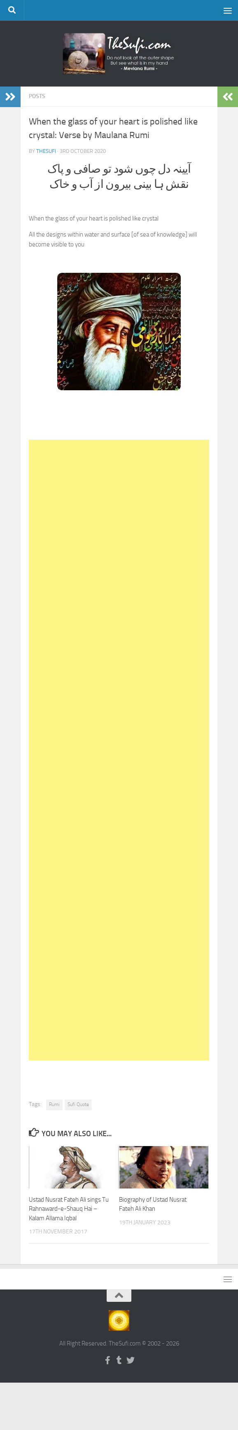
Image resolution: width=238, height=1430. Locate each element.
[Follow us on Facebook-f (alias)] (107, 1360)
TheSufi (46, 151)
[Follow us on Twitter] (130, 1360)
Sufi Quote (78, 1104)
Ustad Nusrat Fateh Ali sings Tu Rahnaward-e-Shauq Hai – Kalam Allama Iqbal (69, 1209)
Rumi (54, 1104)
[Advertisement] (119, 750)
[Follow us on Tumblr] (119, 1360)
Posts (37, 96)
